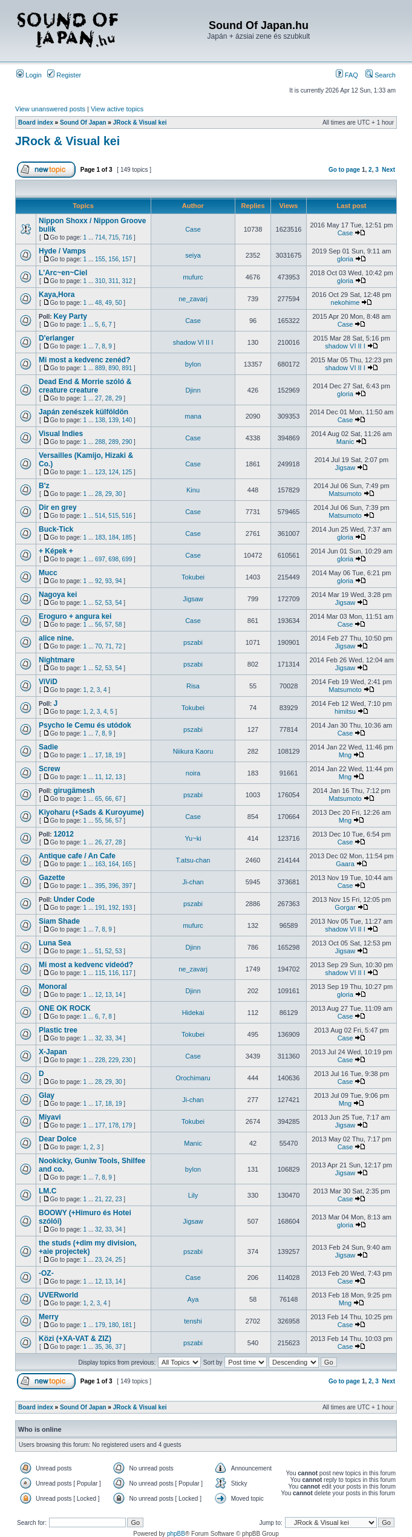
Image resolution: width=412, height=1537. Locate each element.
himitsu (345, 711)
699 (127, 559)
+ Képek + (56, 551)
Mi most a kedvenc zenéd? (84, 360)
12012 (63, 834)
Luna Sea (55, 943)
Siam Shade (59, 921)
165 (127, 864)
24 (108, 1259)
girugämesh (73, 790)
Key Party (70, 316)
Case (193, 229)
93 (108, 581)
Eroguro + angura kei (75, 616)
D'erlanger (56, 338)
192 (113, 907)
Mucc (48, 573)
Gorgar (345, 907)
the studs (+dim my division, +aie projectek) (88, 1247)
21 (98, 1199)
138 (100, 420)
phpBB (176, 1533)
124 (113, 472)
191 (100, 907)
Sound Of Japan (83, 122)
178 (113, 1125)
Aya (193, 1299)
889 (100, 368)
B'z (44, 485)
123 (100, 472)
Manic (345, 441)
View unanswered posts (50, 109)
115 (100, 973)
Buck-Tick (56, 529)
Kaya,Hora (56, 294)
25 (118, 1259)
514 (100, 515)
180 (113, 1325)
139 (113, 420)
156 (113, 259)
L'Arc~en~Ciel (63, 273)
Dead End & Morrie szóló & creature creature (85, 385)
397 (127, 886)
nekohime (345, 302)
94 (118, 581)
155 (100, 259)
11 (98, 777)
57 (108, 624)
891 (127, 368)
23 (118, 1199)
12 (108, 777)
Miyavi (50, 1117)
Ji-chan (192, 882)
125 (127, 472)
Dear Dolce (58, 1139)
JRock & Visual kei (140, 122)
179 (127, 1125)
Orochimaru (192, 1078)
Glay (46, 1095)
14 (118, 994)
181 (127, 1325)
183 (100, 537)
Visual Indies (61, 433)
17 (98, 755)
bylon (193, 364)
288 (100, 442)
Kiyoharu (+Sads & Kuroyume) (91, 812)
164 (113, 864)
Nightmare (56, 660)
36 (108, 1346)
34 (118, 1038)
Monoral (53, 986)
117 (127, 973)
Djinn (192, 390)
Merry (49, 1317)
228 (100, 1060)
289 (113, 442)
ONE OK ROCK (65, 1008)
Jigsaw (345, 467)
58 (118, 624)
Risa (193, 686)
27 (98, 398)
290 (127, 442)
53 (108, 602)
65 (98, 798)
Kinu (193, 490)
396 (113, 886)
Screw (49, 769)
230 (127, 1060)
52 (98, 602)
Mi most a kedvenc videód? (86, 965)
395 (100, 886)
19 (118, 755)
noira (193, 773)
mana (193, 416)
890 (113, 368)
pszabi (193, 642)
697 (100, 559)
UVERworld (58, 1295)
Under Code (73, 899)
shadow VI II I (193, 342)
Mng (345, 755)
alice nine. (56, 638)
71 (108, 646)
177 (100, 1125)
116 (113, 973)
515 (113, 515)
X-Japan (53, 1052)
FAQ (347, 75)
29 (118, 398)
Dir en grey (58, 507)
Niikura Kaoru (193, 751)
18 (108, 755)
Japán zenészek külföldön (83, 412)
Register (64, 75)
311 (113, 281)
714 (100, 237)
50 (118, 302)
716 (127, 237)
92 (98, 581)
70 (98, 646)
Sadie (48, 747)
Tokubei (192, 577)
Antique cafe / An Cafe (77, 856)
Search (380, 75)
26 (98, 842)
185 (127, 537)
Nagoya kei (58, 594)
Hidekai (193, 1012)
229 (113, 1060)
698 (113, 559)
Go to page (344, 169)
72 (118, 646)
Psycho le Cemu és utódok (85, 725)
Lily (193, 1195)
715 (113, 237)
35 (98, 1346)
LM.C (47, 1191)
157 (127, 259)
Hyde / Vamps (62, 251)
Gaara (345, 863)
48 (98, 302)
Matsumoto (345, 493)
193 (127, 907)
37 (118, 1346)
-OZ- (46, 1273)
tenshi (192, 1321)
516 (127, 515)
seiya (193, 255)
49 (108, 302)
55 (98, 820)
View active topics (117, 109)
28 (108, 398)
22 (108, 1199)
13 (118, 777)
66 (108, 798)
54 (118, 602)
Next (388, 169)
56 (98, 624)
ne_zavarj (193, 298)
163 (100, 864)
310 (100, 281)
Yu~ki (193, 838)
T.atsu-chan (193, 860)
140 (127, 420)
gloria (345, 259)
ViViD (48, 681)
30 (118, 494)
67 (118, 798)
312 (127, 281)
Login (29, 75)
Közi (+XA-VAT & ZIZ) (75, 1338)
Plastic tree (58, 1030)
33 (108, 1038)
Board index (35, 122)
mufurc (193, 277)
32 (98, 1038)
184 (113, 537)
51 (98, 951)
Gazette (52, 877)
